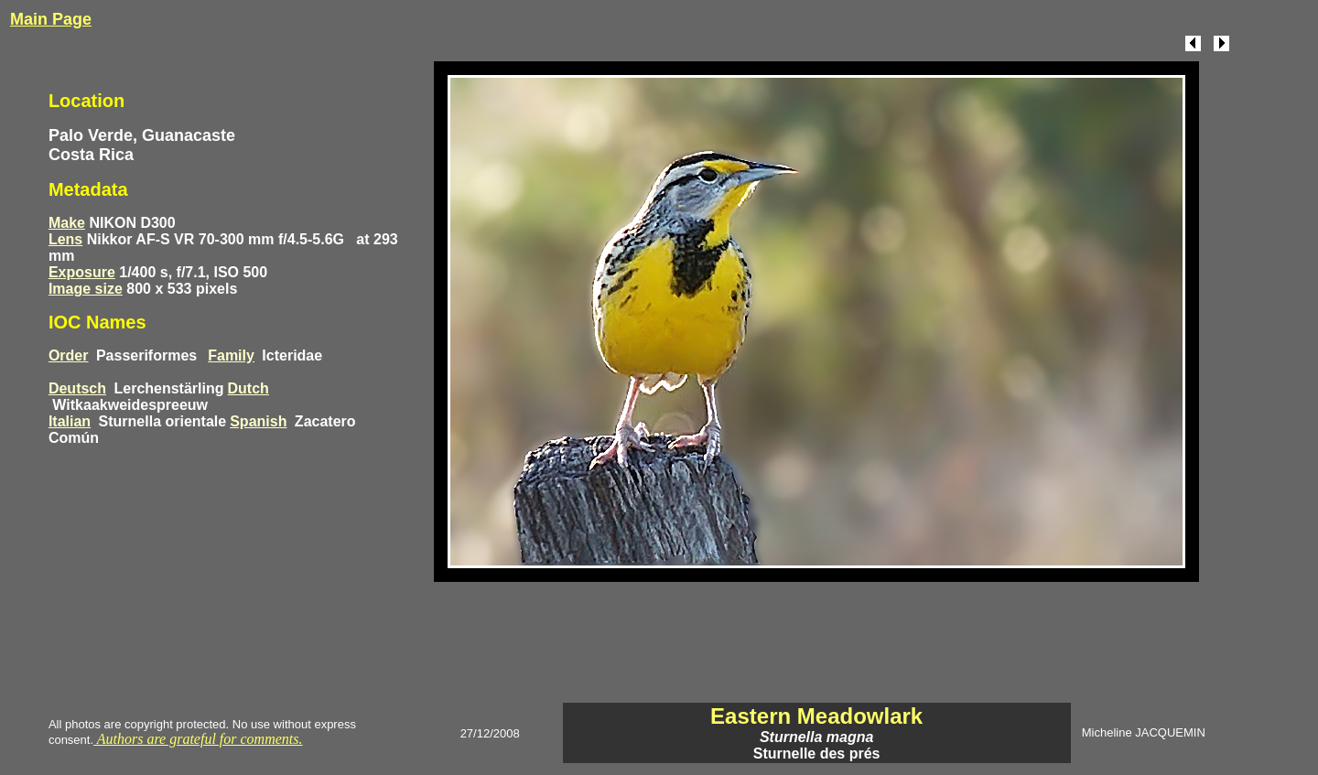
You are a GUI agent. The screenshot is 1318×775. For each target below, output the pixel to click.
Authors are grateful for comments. (197, 739)
